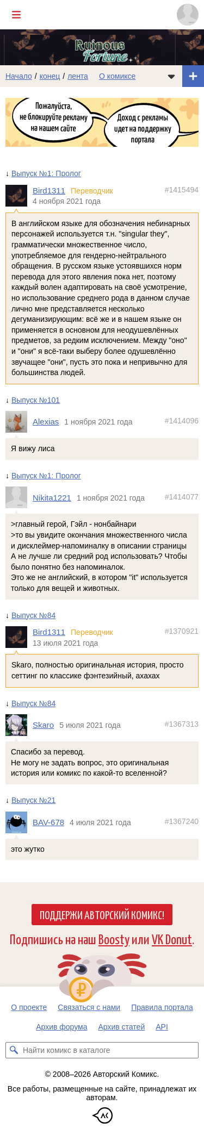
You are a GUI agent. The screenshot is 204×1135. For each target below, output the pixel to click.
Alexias (46, 422)
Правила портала (162, 1007)
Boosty (113, 938)
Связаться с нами (89, 1007)
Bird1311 (49, 190)
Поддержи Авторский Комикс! (102, 914)
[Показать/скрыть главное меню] (16, 14)
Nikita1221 (52, 497)
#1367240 (182, 821)
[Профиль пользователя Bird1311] (19, 196)
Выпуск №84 (33, 615)
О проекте (29, 1007)
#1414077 (182, 496)
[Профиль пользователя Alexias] (19, 422)
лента (77, 76)
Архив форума (61, 1026)
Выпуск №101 (35, 400)
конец (50, 76)
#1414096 (182, 421)
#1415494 (182, 189)
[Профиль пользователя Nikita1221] (19, 498)
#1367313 (182, 724)
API (162, 1026)
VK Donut (172, 938)
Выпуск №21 (33, 800)
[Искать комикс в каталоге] (13, 1050)
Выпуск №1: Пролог (46, 173)
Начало (18, 76)
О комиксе (117, 76)
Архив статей (121, 1026)
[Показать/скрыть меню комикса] (171, 76)
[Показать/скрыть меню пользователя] (187, 14)
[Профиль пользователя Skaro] (19, 726)
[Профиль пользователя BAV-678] (19, 822)
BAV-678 (48, 822)
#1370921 (182, 631)
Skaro (43, 725)
